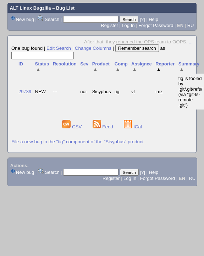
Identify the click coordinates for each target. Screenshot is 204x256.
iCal (133, 126)
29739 (24, 91)
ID (20, 63)
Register (109, 25)
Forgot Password (155, 25)
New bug (25, 19)
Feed (104, 126)
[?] (142, 19)
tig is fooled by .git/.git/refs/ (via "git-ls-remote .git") (190, 92)
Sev (84, 63)
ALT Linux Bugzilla (30, 8)
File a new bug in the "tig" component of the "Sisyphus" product (77, 141)
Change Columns (93, 48)
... (191, 41)
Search (52, 19)
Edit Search (58, 48)
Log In (128, 25)
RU (190, 25)
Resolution (65, 63)
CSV (72, 126)
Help (153, 19)
